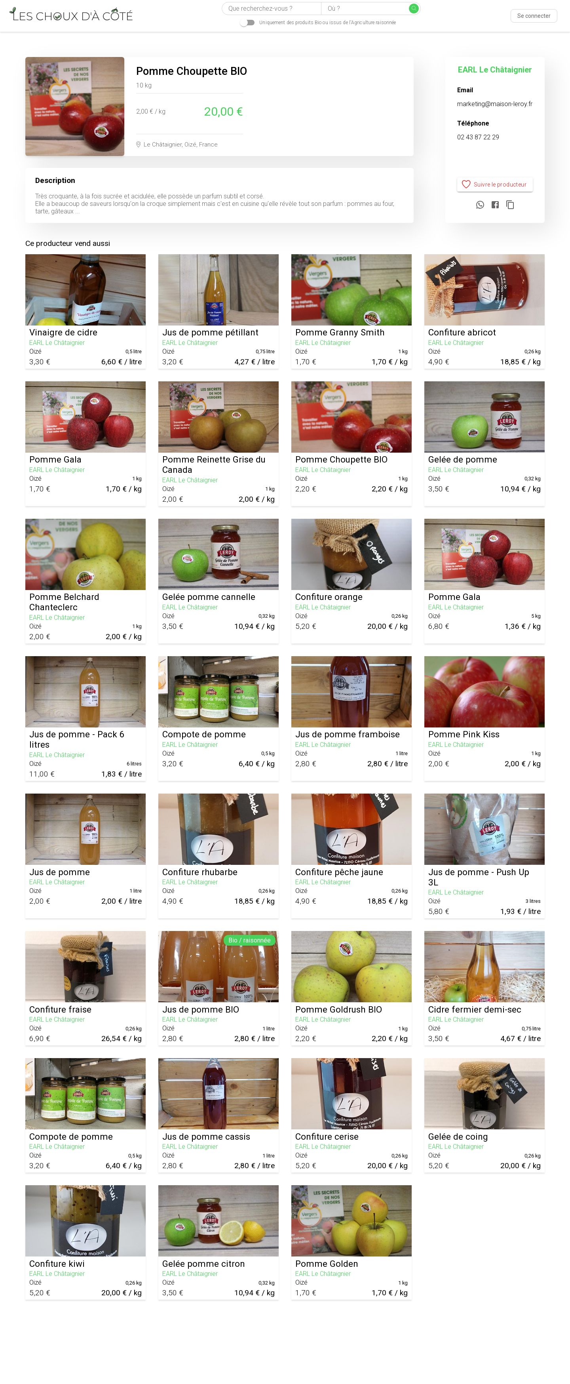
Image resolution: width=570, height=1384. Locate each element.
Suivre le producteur (495, 184)
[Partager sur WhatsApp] (480, 205)
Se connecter (534, 16)
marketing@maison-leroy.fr (494, 104)
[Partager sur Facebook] (495, 205)
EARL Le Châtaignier (495, 69)
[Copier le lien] (510, 205)
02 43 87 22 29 (478, 137)
